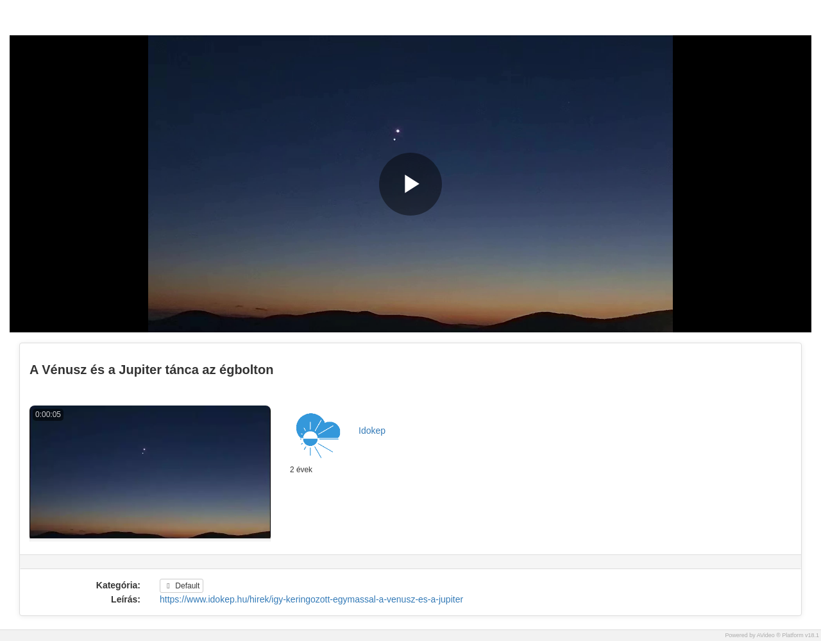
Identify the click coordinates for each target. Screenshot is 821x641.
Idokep (372, 430)
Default (181, 585)
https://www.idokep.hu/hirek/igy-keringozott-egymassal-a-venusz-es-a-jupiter (311, 599)
